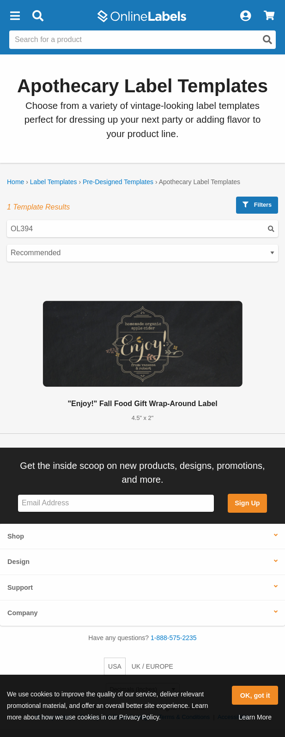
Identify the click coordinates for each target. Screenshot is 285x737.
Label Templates (53, 182)
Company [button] (22, 613)
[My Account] (245, 16)
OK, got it (255, 695)
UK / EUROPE (152, 666)
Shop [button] (15, 536)
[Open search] (267, 39)
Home (15, 182)
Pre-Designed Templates (118, 182)
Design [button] (18, 561)
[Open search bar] (37, 16)
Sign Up (247, 503)
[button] (15, 16)
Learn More (255, 717)
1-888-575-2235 (174, 637)
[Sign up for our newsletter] (116, 503)
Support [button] (20, 587)
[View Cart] (269, 16)
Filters (257, 204)
